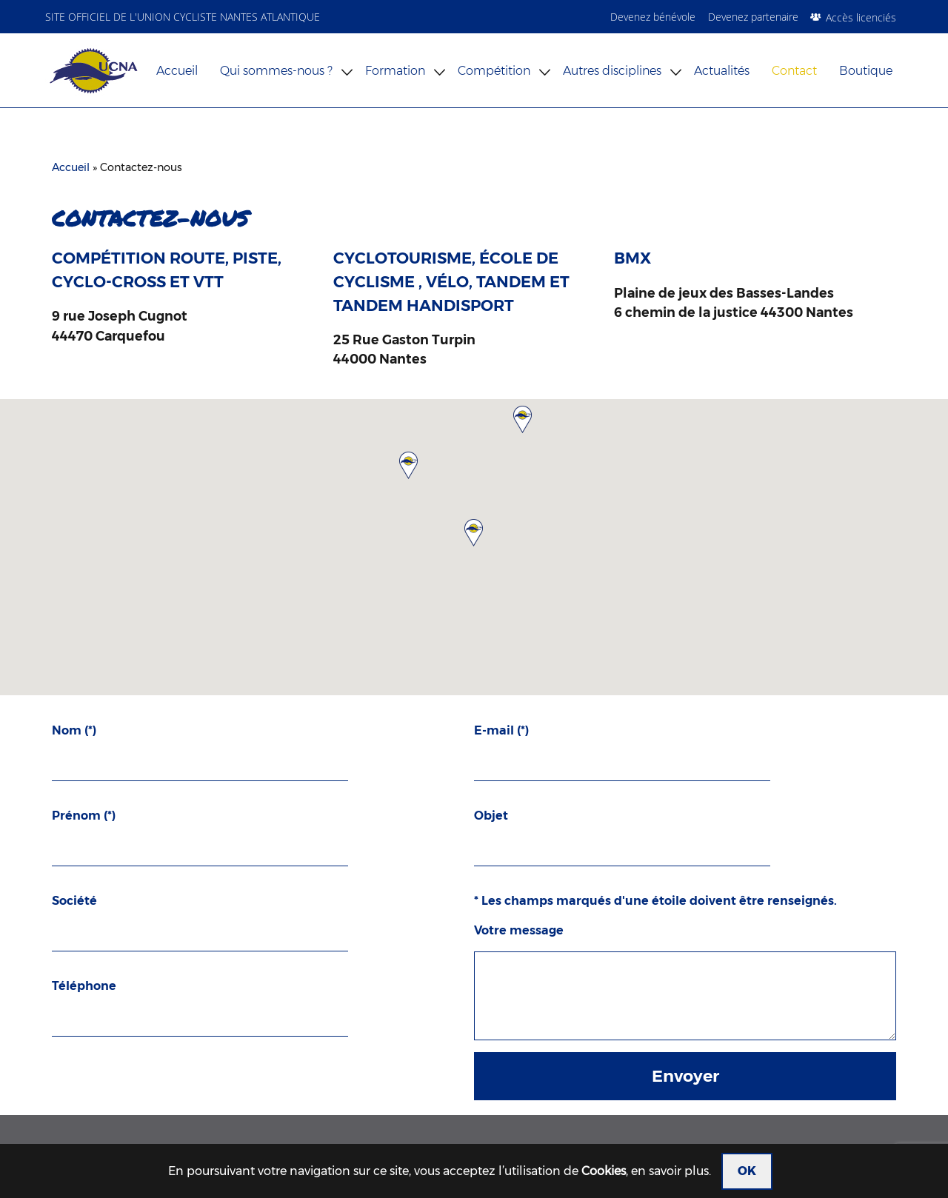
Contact (794, 71)
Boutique (865, 71)
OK (747, 1171)
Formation (395, 71)
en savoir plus (670, 1171)
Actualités (722, 71)
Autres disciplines (612, 71)
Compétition (494, 71)
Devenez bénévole (652, 17)
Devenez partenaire (753, 17)
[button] (473, 532)
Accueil (177, 71)
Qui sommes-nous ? (276, 71)
